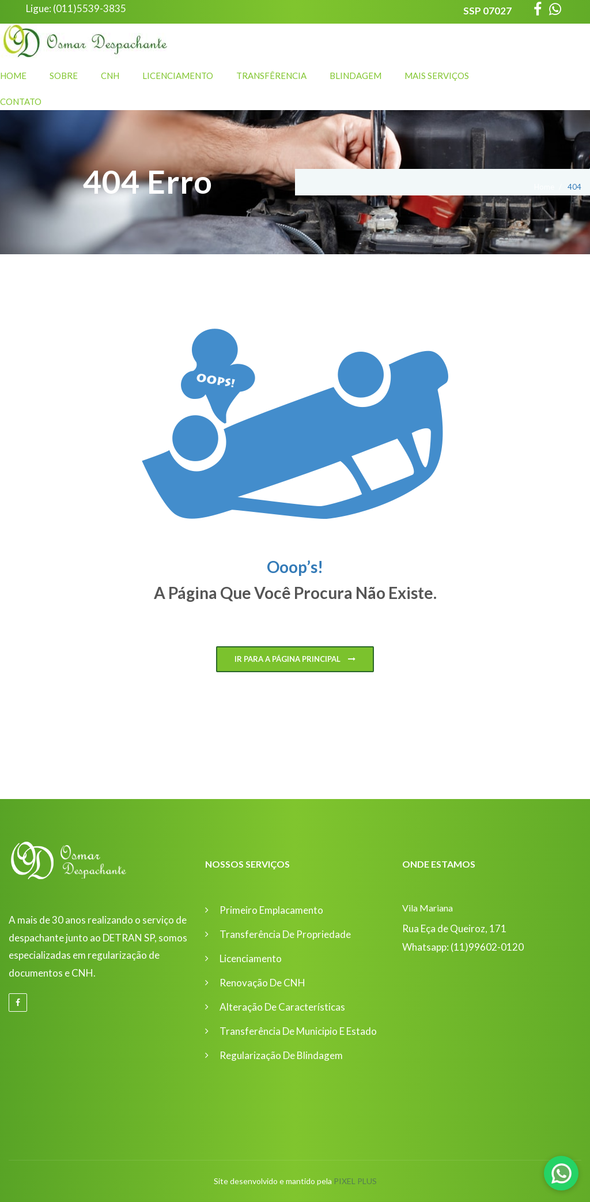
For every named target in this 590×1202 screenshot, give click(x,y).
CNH (110, 75)
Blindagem (355, 75)
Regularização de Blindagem (281, 1055)
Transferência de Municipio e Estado (298, 1031)
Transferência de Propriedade (285, 934)
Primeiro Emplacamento (271, 910)
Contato (20, 101)
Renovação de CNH (262, 983)
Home (13, 75)
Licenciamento (177, 75)
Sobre (64, 75)
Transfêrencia (271, 75)
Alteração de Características (282, 1007)
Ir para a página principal (295, 659)
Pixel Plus (355, 1181)
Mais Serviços (436, 75)
